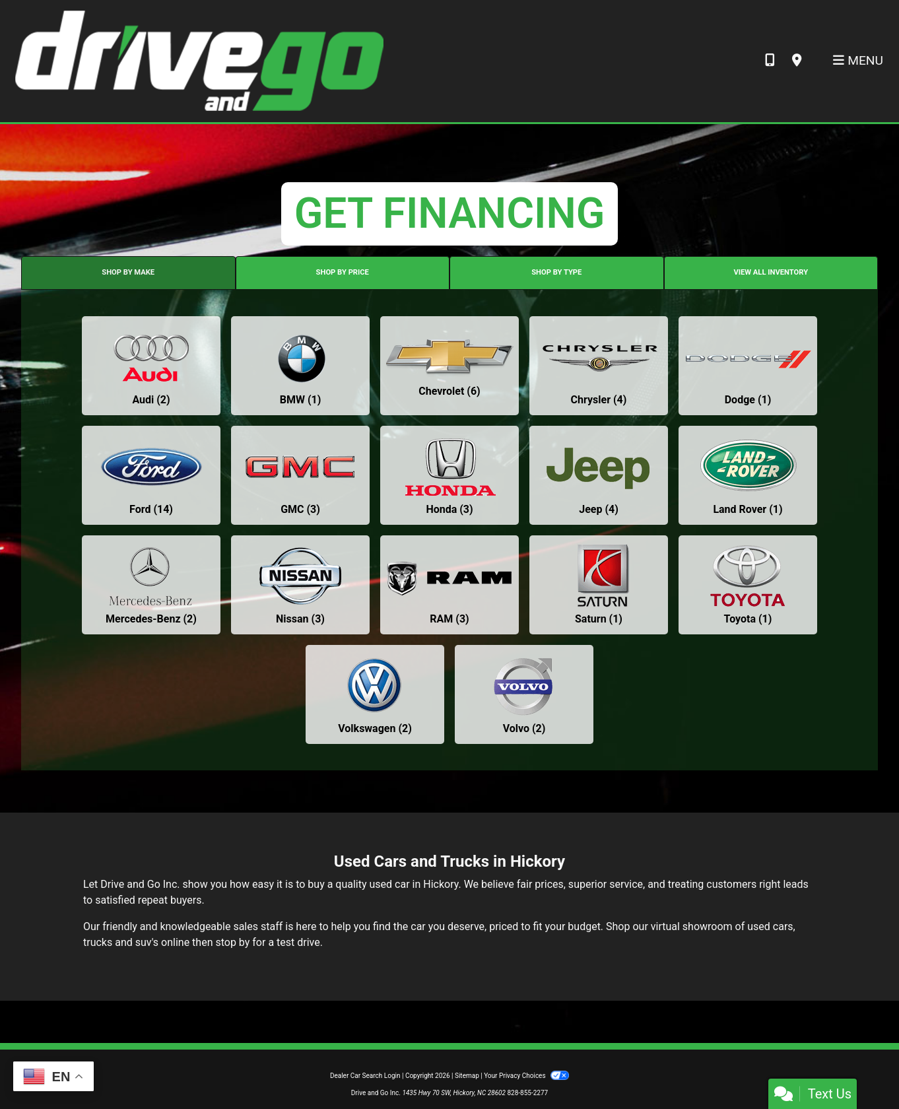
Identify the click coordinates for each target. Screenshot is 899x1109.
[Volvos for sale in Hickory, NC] (524, 694)
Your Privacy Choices (526, 1075)
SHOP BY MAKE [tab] (128, 272)
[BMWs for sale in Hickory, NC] (300, 365)
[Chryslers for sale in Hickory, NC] (598, 365)
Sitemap (467, 1075)
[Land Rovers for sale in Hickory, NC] (748, 475)
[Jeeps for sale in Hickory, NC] (598, 475)
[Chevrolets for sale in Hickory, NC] (449, 365)
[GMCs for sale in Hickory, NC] (300, 475)
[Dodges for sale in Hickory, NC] (748, 365)
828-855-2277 (527, 1092)
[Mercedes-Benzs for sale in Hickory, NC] (151, 584)
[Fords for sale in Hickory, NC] (151, 475)
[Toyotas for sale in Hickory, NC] (748, 584)
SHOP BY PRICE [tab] (342, 272)
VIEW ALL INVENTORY (770, 272)
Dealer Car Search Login (365, 1075)
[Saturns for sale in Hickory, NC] (598, 584)
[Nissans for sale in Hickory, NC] (300, 584)
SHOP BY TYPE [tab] (556, 272)
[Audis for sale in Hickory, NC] (151, 365)
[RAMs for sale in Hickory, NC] (449, 584)
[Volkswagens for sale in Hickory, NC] (375, 694)
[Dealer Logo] (198, 60)
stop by (232, 942)
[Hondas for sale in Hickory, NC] (449, 475)
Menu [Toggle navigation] (858, 60)
